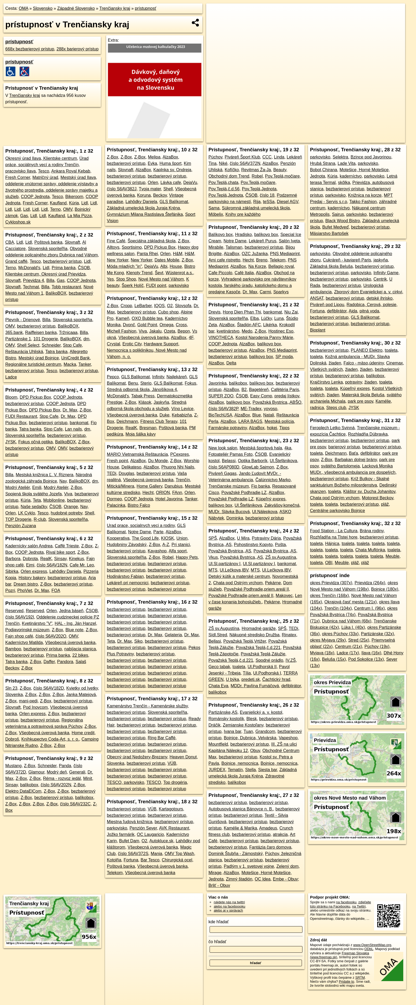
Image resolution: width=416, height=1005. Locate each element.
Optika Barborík (252, 460)
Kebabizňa (182, 415)
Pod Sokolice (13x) (366, 659)
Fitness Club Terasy (158, 421)
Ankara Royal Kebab (70, 171)
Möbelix (216, 214)
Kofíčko (232, 170)
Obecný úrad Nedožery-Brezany (137, 757)
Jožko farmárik (121, 834)
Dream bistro (26, 584)
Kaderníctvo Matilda (24, 642)
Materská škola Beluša (363, 395)
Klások (144, 402)
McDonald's (29, 267)
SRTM (360, 978)
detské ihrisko (380, 298)
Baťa (353, 453)
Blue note (75, 630)
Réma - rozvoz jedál (62, 778)
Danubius (173, 486)
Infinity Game (386, 272)
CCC (267, 157)
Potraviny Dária (266, 538)
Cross (181, 325)
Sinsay (60, 558)
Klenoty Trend (139, 272)
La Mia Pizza (79, 215)
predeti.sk (250, 679)
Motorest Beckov (377, 498)
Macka (70, 364)
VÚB (171, 763)
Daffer (49, 661)
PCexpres (179, 454)
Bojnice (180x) (384, 589)
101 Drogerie (45, 339)
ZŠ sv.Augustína (280, 557)
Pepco (113, 377)
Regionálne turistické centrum (33, 364)
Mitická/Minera (120, 486)
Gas (24, 215)
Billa (50, 280)
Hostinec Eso (280, 331)
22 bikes (80, 655)
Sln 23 (11, 688)
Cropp (126, 305)
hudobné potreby (66, 513)
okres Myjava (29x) (328, 640)
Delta (231, 363)
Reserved (14, 610)
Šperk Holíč (133, 285)
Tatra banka (56, 351)
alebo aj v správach (228, 910)
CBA (9, 242)
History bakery (32, 577)
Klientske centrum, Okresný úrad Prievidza (45, 274)
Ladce (11, 377)
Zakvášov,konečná (281, 505)
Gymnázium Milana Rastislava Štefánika (145, 214)
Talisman (234, 247)
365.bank (14, 332)
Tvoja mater (150, 189)
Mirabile (216, 247)
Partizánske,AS (223, 712)
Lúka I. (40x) (353, 627)
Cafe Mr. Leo (82, 565)
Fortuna (131, 860)
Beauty (279, 170)
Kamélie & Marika (240, 828)
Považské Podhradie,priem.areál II (256, 589)
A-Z (165, 544)
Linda (279, 157)
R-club (40, 519)
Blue (256, 415)
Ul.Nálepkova (264, 511)
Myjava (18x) (322, 653)
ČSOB (84, 267)
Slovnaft (72, 242)
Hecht (148, 492)
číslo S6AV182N (52, 565)
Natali (268, 415)
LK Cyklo (26, 513)
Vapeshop (288, 738)
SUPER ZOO (221, 396)
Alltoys (113, 247)
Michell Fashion (121, 331)
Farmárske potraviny (228, 428)
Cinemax (394, 363)
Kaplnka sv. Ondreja (172, 170)
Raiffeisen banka (41, 332)
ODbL (368, 949)
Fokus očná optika (35, 442)
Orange (71, 506)
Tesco (43, 171)
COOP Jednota (35, 196)
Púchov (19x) (377, 646)
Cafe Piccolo (220, 272)
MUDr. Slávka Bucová (229, 511)
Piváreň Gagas (223, 473)
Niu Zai (291, 312)
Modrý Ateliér (17, 487)
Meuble (392, 556)
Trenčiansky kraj (114, 8)
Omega (166, 325)
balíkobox (29, 785)
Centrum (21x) (348, 646)
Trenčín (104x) (338, 608)
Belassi (229, 460)
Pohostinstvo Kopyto (253, 544)
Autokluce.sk (161, 841)
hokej (272, 428)
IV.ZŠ (290, 660)
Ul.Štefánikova (283, 460)
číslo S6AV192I (19, 617)
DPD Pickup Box (35, 397)
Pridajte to (346, 981)
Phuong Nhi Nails (177, 467)
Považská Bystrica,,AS (230, 551)
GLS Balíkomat (173, 201)
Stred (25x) (358, 640)
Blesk (251, 718)
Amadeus (268, 828)
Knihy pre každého (243, 214)
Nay (63, 481)
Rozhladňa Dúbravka (368, 434)
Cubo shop (168, 312)
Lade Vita (347, 163)
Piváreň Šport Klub (242, 157)
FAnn (177, 492)
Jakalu (155, 331)
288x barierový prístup (77, 49)
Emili (36, 487)
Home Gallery (149, 486)
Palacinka (116, 505)
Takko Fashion (363, 201)
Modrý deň (57, 772)
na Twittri (359, 906)
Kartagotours (171, 809)
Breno (261, 260)
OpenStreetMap (300, 138)
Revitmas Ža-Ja (256, 170)
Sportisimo (132, 247)
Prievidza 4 (33, 280)
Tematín (235, 769)
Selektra (340, 157)
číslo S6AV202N (56, 785)
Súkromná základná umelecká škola (256, 208)
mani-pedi (28, 701)
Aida (353, 311)
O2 (170, 305)
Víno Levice (182, 408)
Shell (89, 513)
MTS (213, 570)
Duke (164, 415)
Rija (257, 201)
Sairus (338, 214)
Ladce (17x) (348, 653)
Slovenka (14, 694)
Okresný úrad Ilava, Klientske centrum (41, 158)
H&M (178, 253)
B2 (244, 389)
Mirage (215, 872)
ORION (163, 492)
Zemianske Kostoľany (243, 725)
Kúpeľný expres (270, 499)
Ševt (159, 272)
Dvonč (129, 325)
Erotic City (131, 344)
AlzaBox (170, 157)
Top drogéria (175, 782)
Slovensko (43, 8)
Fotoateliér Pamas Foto (231, 454)
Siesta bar (267, 769)
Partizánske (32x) (377, 634)
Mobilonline (54, 500)
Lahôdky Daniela (65, 571)
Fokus (190, 383)
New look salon (223, 448)
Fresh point (117, 460)
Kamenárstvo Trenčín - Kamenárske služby (147, 706)
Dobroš (12, 739)
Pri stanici (180, 544)
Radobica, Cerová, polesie (371, 304)
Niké (223, 163)
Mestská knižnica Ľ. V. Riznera (44, 475)
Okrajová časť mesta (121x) (350, 602)
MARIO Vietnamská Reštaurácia (137, 454)
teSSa (269, 201)
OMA (23, 8)
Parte (158, 532)
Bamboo (13, 649)
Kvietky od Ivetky (82, 688)
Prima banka (64, 267)
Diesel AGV (287, 201)
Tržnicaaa (68, 332)
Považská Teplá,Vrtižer (244, 641)
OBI (328, 562)
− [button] (215, 21)
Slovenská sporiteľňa (47, 248)
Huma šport (170, 163)
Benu (133, 383)
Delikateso (131, 467)
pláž (385, 504)
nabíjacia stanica (80, 649)
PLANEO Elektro (366, 350)
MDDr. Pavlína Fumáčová (255, 686)
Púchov (215, 157)
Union (182, 538)
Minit (87, 778)
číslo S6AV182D (48, 688)
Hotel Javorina (169, 499)
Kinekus (76, 558)
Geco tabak (219, 666)
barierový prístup (344, 447)
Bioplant (317, 330)
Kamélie (383, 401)
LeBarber (143, 305)
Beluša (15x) (334, 659)
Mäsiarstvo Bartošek (329, 233)
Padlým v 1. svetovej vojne (249, 866)
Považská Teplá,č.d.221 (258, 647)
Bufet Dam (129, 841)
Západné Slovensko (76, 8)
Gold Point (147, 325)
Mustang (13, 765)
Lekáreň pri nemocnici (128, 583)
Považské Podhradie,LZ (244, 492)
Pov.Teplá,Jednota (259, 189)
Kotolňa (114, 860)
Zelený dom (287, 866)
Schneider (51, 345)
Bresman (148, 428)
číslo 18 (267, 195)
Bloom (11, 397)
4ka (287, 448)
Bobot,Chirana (323, 170)
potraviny (353, 382)
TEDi (111, 473)
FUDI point (156, 285)
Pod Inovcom (35, 707)
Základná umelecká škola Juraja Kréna (143, 208)
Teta (37, 500)
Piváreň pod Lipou (327, 304)
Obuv (255, 750)
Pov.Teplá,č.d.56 (224, 189)
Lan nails (73, 429)
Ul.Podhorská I (267, 673)
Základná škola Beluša (331, 266)
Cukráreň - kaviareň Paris (347, 260)
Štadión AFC (249, 325)
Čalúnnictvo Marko (273, 480)
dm (86, 339)
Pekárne (273, 583)
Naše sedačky (34, 506)
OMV (67, 209)
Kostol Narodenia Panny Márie (264, 337)
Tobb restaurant (66, 287)
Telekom (115, 872)
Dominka (234, 518)
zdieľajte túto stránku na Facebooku (340, 904)
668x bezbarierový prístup (29, 49)
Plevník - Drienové (22, 319)
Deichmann (127, 421)
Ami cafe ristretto (224, 260)
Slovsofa (183, 305)
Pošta (280, 544)
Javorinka (218, 383)
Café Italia (244, 272)
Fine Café (116, 241)
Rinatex (289, 635)
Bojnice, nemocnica (240, 763)
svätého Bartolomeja (340, 466)
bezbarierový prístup (62, 261)
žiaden (335, 363)
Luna (279, 318)
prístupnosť (145, 8)
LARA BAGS (250, 421)
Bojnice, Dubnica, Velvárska (250, 738)
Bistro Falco (139, 505)
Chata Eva (218, 686)
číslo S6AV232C (75, 804)
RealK (46, 558)
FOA (55, 590)
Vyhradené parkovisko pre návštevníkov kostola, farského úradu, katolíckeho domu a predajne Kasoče (252, 285)
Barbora (12, 558)
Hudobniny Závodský (126, 544)
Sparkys (281, 292)
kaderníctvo (351, 176)
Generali (77, 772)
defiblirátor (291, 686)
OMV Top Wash (179, 853)
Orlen (10, 513)
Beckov (160, 195)
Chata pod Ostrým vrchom (238, 583)
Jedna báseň (71, 610)
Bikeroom (74, 196)
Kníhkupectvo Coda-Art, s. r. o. (50, 739)
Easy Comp (261, 396)
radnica (317, 407)
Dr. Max (70, 410)
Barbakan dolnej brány (356, 459)
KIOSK (167, 538)
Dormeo (114, 499)
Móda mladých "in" (124, 266)
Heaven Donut (183, 757)
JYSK (10, 442)
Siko (138, 641)
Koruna (144, 195)
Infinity (158, 377)
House (176, 266)
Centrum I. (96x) (369, 608)
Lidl (84, 203)
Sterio (145, 383)
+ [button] (215, 12)
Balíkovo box (221, 234)
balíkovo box (266, 234)
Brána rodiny (372, 531)
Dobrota (30, 558)
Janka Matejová (81, 694)
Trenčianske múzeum (229, 486)
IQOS (159, 305)
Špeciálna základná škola (152, 241)
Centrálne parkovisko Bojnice (337, 510)
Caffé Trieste (67, 546)
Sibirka (11, 571)
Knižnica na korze (365, 195)
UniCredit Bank (75, 358)
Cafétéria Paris (285, 389)
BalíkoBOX (56, 293)
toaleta (238, 666)
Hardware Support (161, 344)
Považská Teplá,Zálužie (263, 654)
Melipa (154, 157)
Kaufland (58, 203)
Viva (68, 494)
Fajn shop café (19, 636)
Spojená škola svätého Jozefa (33, 494)
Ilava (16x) (371, 653)
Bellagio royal (281, 266)
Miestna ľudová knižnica (129, 821)
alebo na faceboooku (229, 906)
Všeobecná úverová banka (70, 642)
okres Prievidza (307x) (331, 583)
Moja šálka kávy (140, 434)
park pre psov (360, 401)
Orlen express (34, 571)
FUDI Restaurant (21, 416)
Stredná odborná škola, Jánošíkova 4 (142, 389)
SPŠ (213, 538)
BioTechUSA (220, 415)
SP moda (284, 356)
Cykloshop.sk (18, 222)
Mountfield (218, 744)
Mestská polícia (279, 421)
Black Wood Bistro (342, 220)
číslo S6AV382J (122, 189)
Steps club (336, 407)
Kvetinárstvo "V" (37, 623)
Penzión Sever (143, 828)
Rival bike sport (60, 552)
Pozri (10, 590)
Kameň (122, 318)
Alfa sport (178, 551)
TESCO (153, 782)
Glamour (36, 772)
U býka (232, 679)
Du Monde (158, 460)
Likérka (270, 325)
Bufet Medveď (335, 227)
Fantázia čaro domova (270, 847)
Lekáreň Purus (262, 241)
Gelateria (173, 635)
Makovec (284, 595)
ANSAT (316, 298)
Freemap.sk (328, 138)
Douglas (126, 473)
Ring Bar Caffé (162, 738)
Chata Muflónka (370, 550)
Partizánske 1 (18, 339)
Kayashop (157, 551)
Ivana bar (232, 731)
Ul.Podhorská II (262, 666)
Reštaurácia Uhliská (24, 351)
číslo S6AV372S (133, 853)
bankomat (79, 422)
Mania (156, 853)
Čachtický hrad (276, 679)
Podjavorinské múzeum (27, 630)
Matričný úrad (45, 177)
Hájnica (332, 543)
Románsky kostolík (226, 718)
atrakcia (280, 834)
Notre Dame (139, 532)
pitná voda (369, 311)
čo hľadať (218, 941)
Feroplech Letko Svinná (332, 428)
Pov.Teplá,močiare (282, 176)
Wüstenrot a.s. (179, 272)
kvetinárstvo (228, 331)
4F (191, 337)
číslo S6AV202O (51, 636)
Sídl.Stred (218, 635)
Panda (65, 765)
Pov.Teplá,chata (224, 182)
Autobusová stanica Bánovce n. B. (241, 809)
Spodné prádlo (269, 660)
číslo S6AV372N (245, 163)
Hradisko (243, 234)
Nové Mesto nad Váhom (161, 279)
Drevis (214, 312)
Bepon (183, 331)
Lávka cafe (171, 182)
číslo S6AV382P (223, 408)
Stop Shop (126, 279)
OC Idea (263, 879)
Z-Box (85, 410)
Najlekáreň (177, 377)
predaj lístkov (287, 396)
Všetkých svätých (326, 369)
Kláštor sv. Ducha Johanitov (369, 491)
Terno (55, 209)
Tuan (248, 731)
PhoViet (24, 590)
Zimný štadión (239, 879)
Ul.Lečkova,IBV (234, 570)
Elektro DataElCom (23, 791)
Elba (254, 318)
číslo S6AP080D (224, 467)
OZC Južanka (255, 253)
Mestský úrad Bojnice (39, 358)
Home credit (83, 733)
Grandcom (265, 731)
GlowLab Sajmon (258, 467)
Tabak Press (143, 396)
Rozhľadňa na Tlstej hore (333, 537)
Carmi (265, 292)
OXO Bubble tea (147, 318)
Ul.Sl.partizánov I (225, 563)
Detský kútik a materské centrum (239, 576)
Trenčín (183, 480)
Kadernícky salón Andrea (29, 546)
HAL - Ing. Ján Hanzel (75, 623)
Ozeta (169, 331)
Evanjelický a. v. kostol (261, 712)
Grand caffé (16, 261)
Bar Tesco (150, 860)
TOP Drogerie (18, 519)
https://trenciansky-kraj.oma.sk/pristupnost (374, 138)
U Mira (243, 538)
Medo (247, 331)
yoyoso (270, 408)
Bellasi (215, 641)
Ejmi (30, 565)
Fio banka (260, 486)
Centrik (380, 279)
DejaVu (190, 182)
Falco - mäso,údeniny (364, 363)
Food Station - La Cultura (333, 531)
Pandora (65, 661)
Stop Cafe (72, 345)
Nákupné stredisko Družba (254, 635)
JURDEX (217, 769)
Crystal (113, 344)
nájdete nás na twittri (229, 902)
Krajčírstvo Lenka (326, 382)
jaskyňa (381, 260)
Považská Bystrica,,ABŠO (277, 402)
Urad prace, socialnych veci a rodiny (141, 525)
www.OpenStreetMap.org (372, 945)
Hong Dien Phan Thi (242, 312)
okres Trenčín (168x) (329, 595)
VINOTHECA (221, 337)
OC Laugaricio (150, 834)
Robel (168, 557)
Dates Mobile (166, 260)
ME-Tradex (251, 408)
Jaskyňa (161, 402)
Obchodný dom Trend (229, 176)
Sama (214, 208)
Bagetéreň (259, 389)
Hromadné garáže (259, 628)
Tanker (84, 364)
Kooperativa (118, 538)
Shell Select (28, 345)
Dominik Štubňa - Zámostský (236, 853)
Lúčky (266, 318)
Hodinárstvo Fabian (125, 576)
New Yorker (117, 260)
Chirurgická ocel (177, 860)
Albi (163, 266)
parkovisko (179, 285)
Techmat (31, 287)
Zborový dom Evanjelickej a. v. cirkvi (368, 292)
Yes (110, 279)
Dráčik (214, 725)
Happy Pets (187, 557)
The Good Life (145, 538)
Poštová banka (48, 242)
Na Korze (257, 266)
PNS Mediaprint (285, 253)
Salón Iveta (289, 241)
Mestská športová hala (261, 448)
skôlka (344, 182)
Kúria (74, 203)
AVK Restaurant (174, 828)
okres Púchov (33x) (340, 634)
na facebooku (346, 902)
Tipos (284, 428)
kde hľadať (219, 922)
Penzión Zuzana (20, 525)
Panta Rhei (147, 253)
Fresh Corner (17, 177)
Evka (152, 163)
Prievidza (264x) (370, 583)
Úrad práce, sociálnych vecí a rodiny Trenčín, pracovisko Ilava (47, 164)
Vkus (213, 557)
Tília (247, 673)
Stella (250, 769)
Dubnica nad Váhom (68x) (346, 621)
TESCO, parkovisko (125, 782)
